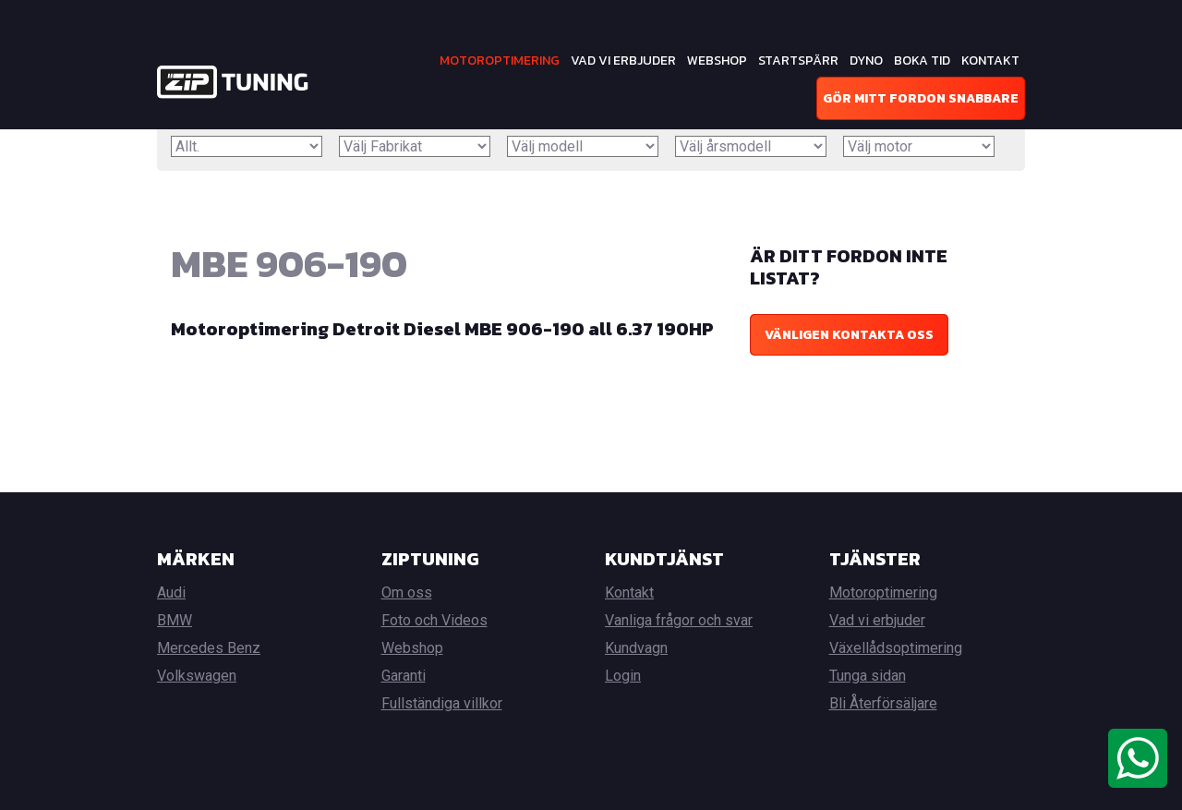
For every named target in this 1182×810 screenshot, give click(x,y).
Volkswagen (196, 675)
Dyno (866, 60)
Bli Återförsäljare (883, 703)
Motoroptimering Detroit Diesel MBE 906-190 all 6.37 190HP (442, 329)
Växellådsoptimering (895, 648)
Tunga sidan (867, 675)
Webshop (717, 60)
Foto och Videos (434, 620)
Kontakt (990, 60)
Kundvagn (636, 648)
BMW (174, 620)
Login (623, 675)
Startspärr (798, 60)
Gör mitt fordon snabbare (921, 98)
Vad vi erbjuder (623, 60)
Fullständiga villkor (441, 703)
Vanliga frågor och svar (679, 620)
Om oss (406, 592)
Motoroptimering (500, 60)
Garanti (403, 675)
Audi (171, 592)
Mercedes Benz (208, 648)
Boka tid (922, 60)
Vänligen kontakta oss (849, 335)
